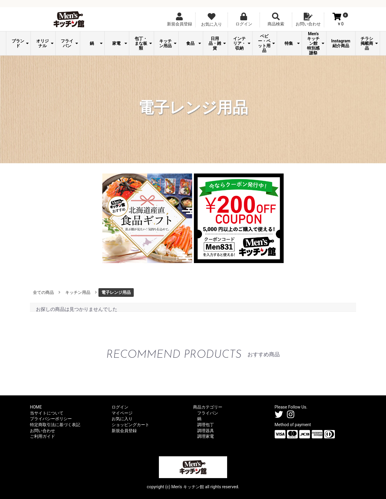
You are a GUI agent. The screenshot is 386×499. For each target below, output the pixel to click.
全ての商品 (43, 292)
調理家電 (205, 436)
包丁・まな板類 (143, 43)
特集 (292, 43)
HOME (36, 407)
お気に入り (122, 418)
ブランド (20, 43)
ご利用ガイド (42, 436)
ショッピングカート (130, 424)
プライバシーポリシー (51, 418)
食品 (193, 43)
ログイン (120, 407)
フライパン (69, 43)
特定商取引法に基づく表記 (55, 424)
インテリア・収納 (241, 43)
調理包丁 (205, 424)
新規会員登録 (124, 430)
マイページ (122, 413)
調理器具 (205, 430)
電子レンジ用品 (116, 292)
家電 (119, 43)
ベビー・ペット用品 (266, 43)
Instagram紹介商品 (340, 43)
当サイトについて (46, 413)
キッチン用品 (168, 43)
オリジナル (45, 43)
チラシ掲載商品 (369, 43)
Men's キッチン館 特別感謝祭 (315, 43)
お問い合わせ (42, 430)
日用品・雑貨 (217, 43)
